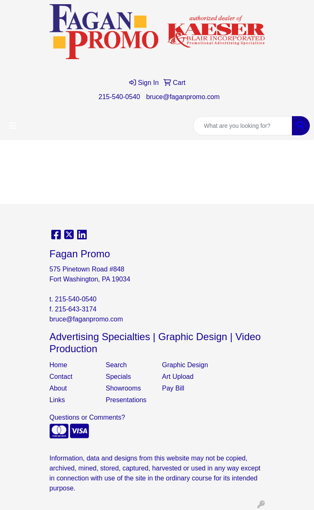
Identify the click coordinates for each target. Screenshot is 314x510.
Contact (61, 376)
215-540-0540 (119, 96)
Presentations (126, 399)
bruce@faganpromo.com (182, 96)
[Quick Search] (242, 125)
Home (59, 364)
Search (116, 364)
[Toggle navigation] (13, 126)
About (58, 388)
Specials (118, 376)
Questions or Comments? (87, 417)
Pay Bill (173, 388)
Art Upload (178, 376)
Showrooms (123, 388)
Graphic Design (185, 364)
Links (57, 399)
